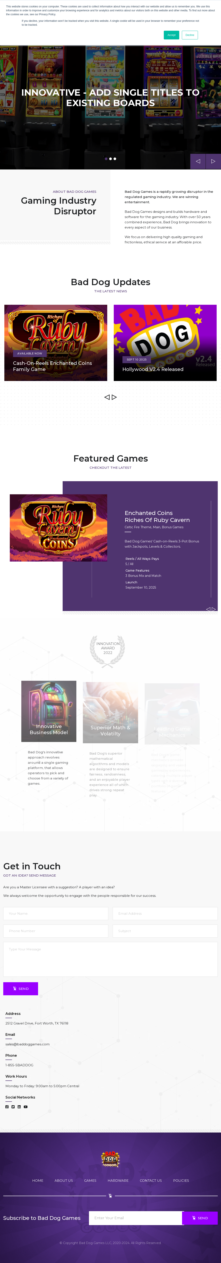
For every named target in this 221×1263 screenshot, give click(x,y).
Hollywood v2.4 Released (153, 369)
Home (37, 1180)
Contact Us (151, 1180)
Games (90, 1180)
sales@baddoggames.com (27, 1044)
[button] (106, 158)
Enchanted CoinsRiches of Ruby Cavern (157, 517)
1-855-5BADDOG (19, 1065)
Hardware (118, 1180)
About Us (64, 1180)
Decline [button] (190, 35)
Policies (181, 1180)
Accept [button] (171, 35)
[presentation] (198, 161)
